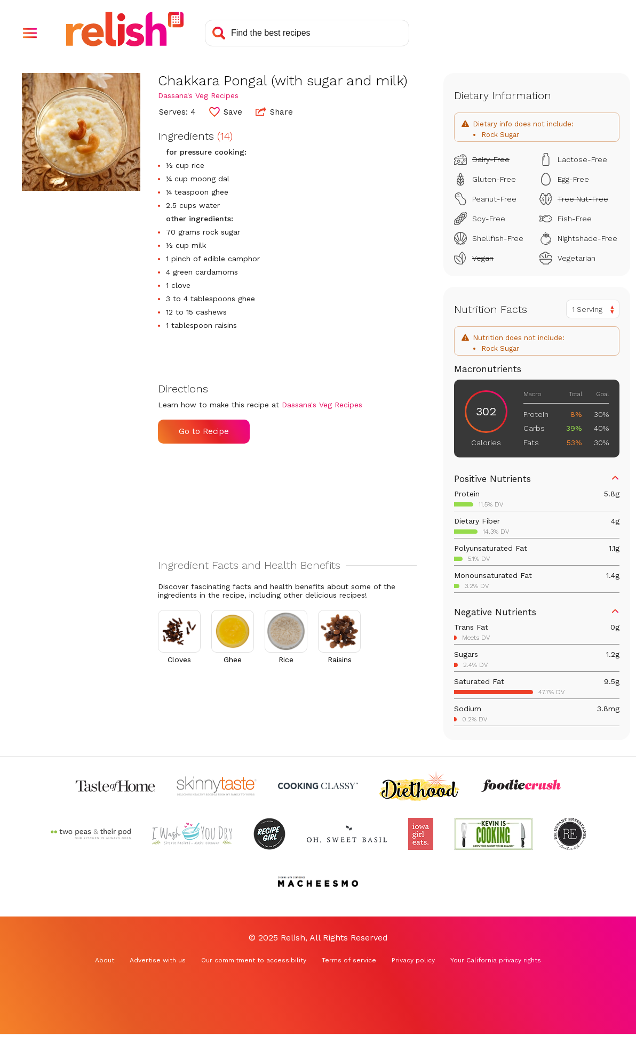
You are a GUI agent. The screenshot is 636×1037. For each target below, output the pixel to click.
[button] (30, 33)
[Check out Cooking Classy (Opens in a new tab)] (318, 786)
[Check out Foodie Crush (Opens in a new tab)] (521, 786)
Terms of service (349, 960)
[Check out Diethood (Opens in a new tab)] (419, 786)
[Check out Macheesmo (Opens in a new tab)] (318, 882)
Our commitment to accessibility (253, 960)
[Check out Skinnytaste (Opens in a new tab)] (217, 786)
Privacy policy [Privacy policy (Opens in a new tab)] (413, 960)
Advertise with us (158, 960)
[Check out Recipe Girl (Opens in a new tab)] (269, 834)
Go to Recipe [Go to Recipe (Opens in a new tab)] (204, 431)
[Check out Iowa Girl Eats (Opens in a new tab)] (420, 834)
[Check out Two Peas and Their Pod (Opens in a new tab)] (91, 834)
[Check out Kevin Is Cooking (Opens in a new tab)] (493, 834)
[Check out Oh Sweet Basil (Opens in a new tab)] (347, 834)
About (104, 960)
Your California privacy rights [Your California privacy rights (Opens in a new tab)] (495, 960)
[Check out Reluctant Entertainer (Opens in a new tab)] (570, 834)
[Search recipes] (307, 33)
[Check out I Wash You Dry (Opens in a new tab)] (192, 834)
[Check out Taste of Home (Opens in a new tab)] (115, 786)
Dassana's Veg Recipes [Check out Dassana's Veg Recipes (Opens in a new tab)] (198, 95)
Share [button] (274, 111)
